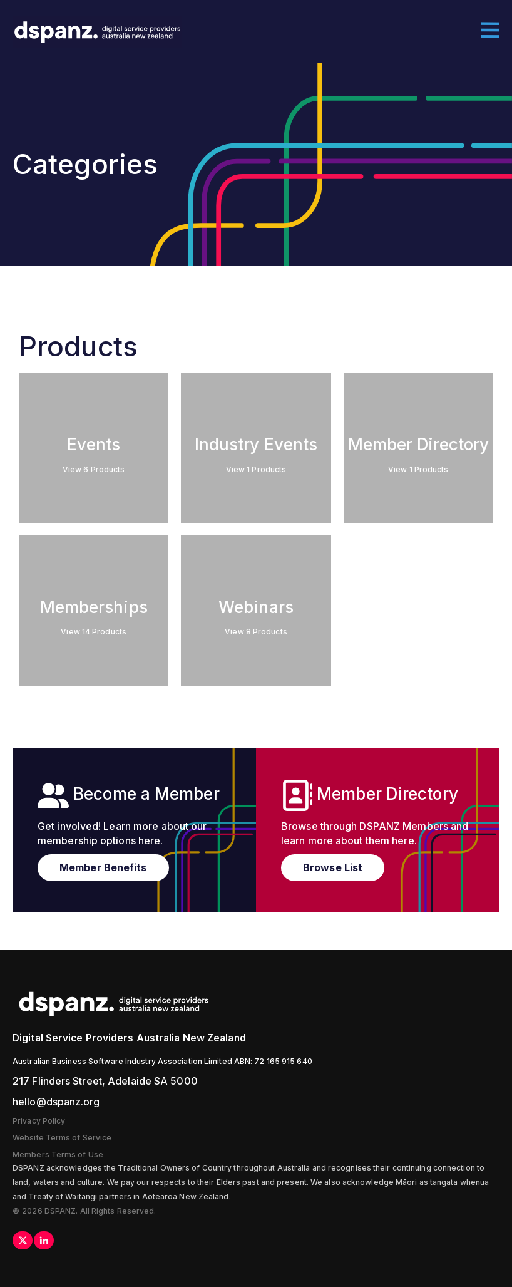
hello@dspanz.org (56, 1101)
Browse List (332, 867)
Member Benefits (103, 867)
